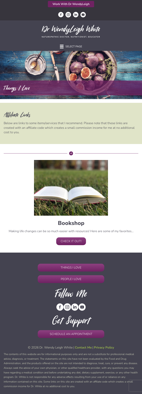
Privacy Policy (104, 347)
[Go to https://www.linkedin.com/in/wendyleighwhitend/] (75, 15)
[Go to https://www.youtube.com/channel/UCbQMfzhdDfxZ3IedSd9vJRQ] (83, 15)
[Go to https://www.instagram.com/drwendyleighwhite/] (68, 15)
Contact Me (83, 347)
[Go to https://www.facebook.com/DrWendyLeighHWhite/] (61, 15)
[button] (71, 4)
